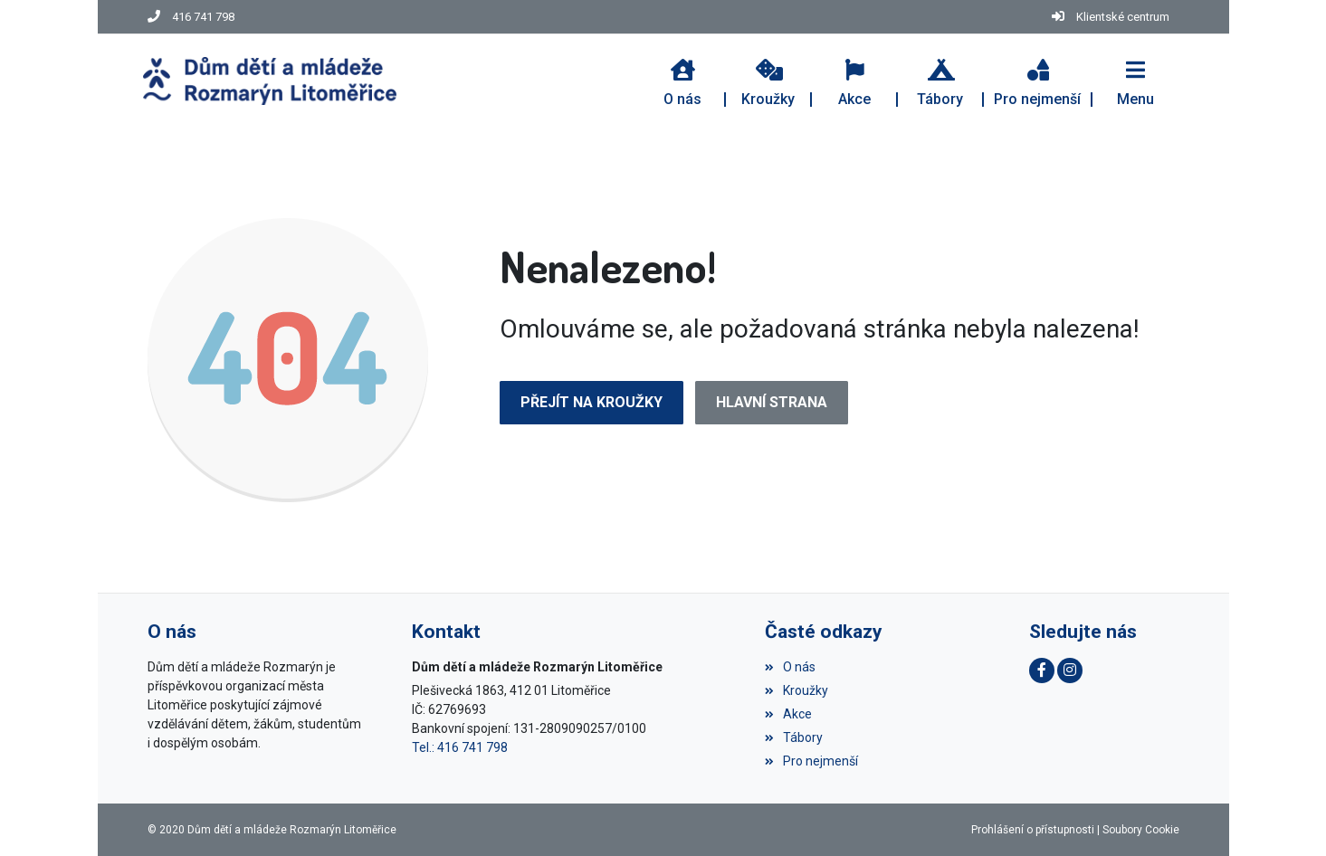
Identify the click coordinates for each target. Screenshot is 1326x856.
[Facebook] (1041, 670)
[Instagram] (1070, 670)
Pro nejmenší (811, 761)
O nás (790, 667)
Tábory (794, 737)
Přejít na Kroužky (591, 402)
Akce (788, 714)
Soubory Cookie (1140, 829)
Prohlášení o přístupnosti (1032, 829)
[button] (1135, 80)
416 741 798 (203, 17)
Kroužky (796, 690)
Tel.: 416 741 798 (460, 747)
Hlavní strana (771, 402)
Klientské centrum (1122, 17)
